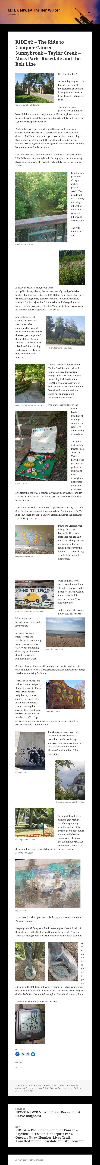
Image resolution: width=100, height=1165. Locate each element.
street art (68, 1088)
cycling (18, 1088)
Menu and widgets (88, 15)
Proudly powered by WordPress (29, 1160)
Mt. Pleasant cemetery (32, 1088)
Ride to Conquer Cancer (53, 1088)
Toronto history (27, 1091)
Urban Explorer (58, 1085)
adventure (73, 1085)
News (48, 1085)
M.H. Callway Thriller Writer (34, 10)
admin (39, 1085)
